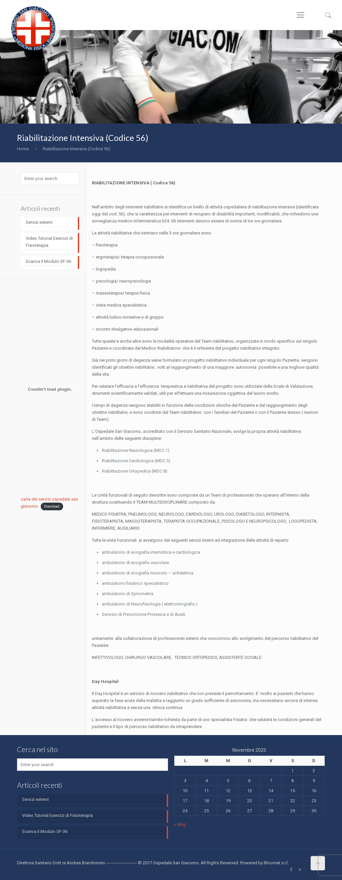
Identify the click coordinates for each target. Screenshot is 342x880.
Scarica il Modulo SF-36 (48, 261)
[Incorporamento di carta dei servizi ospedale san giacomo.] (50, 389)
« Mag (180, 824)
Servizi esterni (39, 222)
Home (23, 148)
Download (51, 506)
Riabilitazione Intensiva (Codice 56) (76, 148)
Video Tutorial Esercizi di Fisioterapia (49, 242)
